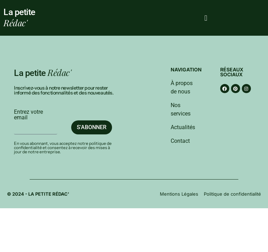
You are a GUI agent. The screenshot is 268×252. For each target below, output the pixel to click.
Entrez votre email (28, 114)
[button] (205, 18)
